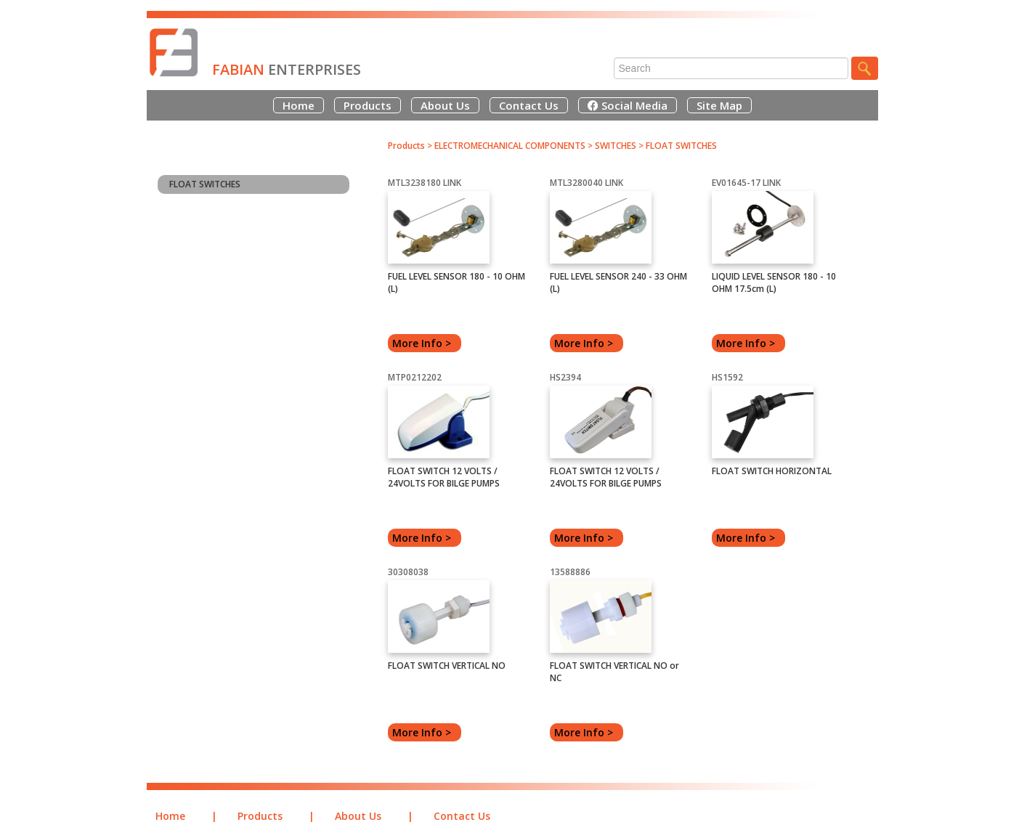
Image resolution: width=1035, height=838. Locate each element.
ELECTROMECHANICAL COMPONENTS (509, 145)
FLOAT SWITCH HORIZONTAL (772, 471)
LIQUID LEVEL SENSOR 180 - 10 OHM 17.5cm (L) (774, 282)
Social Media (627, 105)
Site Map (719, 105)
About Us (445, 105)
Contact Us (529, 105)
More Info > (424, 343)
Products (367, 105)
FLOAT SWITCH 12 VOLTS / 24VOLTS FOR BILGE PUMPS (444, 477)
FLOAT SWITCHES (204, 184)
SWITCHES (616, 145)
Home (298, 105)
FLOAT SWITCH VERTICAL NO (447, 665)
